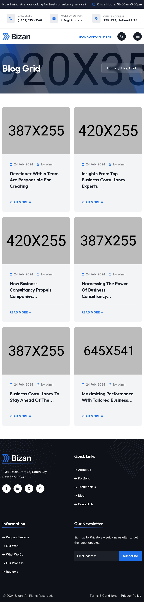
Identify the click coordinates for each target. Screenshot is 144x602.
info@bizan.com (72, 20)
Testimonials (87, 487)
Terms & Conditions (103, 596)
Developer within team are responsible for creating (34, 180)
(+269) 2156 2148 (30, 20)
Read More (20, 202)
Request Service (17, 537)
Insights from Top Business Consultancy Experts (103, 180)
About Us (84, 470)
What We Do (14, 554)
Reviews (12, 572)
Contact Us (85, 504)
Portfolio (84, 478)
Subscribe (130, 556)
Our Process (14, 563)
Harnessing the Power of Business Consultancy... (105, 290)
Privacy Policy (131, 596)
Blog (81, 495)
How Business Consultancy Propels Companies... (31, 290)
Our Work (13, 546)
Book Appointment (95, 36)
